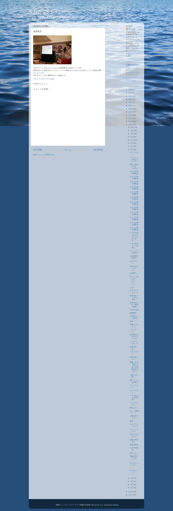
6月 (131, 146)
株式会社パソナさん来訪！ (134, 298)
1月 (131, 488)
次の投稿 (37, 149)
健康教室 (133, 313)
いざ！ (132, 287)
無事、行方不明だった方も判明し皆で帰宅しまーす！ (134, 367)
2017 (130, 115)
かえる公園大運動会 (134, 172)
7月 (131, 143)
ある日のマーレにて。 (134, 268)
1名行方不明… (134, 376)
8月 (131, 140)
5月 (131, 149)
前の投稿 (98, 149)
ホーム (68, 149)
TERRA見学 (134, 310)
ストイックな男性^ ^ (134, 252)
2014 (130, 124)
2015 (130, 121)
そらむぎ (131, 29)
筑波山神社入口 (134, 441)
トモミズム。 (133, 330)
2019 (130, 109)
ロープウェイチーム (134, 425)
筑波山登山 (134, 445)
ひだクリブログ (132, 77)
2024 (130, 93)
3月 (131, 481)
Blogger (116, 505)
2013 (130, 492)
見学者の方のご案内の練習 (134, 304)
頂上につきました (134, 435)
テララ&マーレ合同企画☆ (134, 397)
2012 (130, 495)
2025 (130, 90)
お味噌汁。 (134, 273)
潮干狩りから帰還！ (134, 317)
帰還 (131, 421)
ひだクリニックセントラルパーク (132, 74)
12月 (132, 127)
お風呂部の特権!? (134, 257)
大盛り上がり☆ (134, 325)
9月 (131, 137)
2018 (130, 112)
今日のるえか (131, 80)
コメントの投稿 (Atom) (45, 154)
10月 (132, 134)
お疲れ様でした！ (134, 358)
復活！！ (133, 321)
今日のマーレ (42, 11)
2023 (130, 96)
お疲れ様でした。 (134, 417)
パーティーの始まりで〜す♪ (134, 159)
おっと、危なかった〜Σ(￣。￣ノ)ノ (134, 280)
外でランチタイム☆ (134, 291)
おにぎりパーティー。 (134, 465)
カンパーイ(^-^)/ (134, 430)
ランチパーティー (134, 403)
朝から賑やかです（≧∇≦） (134, 166)
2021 (130, 102)
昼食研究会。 (133, 348)
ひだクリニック (132, 70)
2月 (131, 484)
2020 (130, 106)
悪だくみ (133, 453)
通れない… (134, 408)
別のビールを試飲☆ (134, 381)
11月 (132, 130)
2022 (130, 99)
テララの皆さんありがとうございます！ (134, 237)
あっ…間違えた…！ (135, 412)
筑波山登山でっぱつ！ (134, 458)
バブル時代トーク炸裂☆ (134, 246)
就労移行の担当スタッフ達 (134, 336)
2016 (130, 118)
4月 (131, 478)
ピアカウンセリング (134, 343)
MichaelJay (95, 505)
